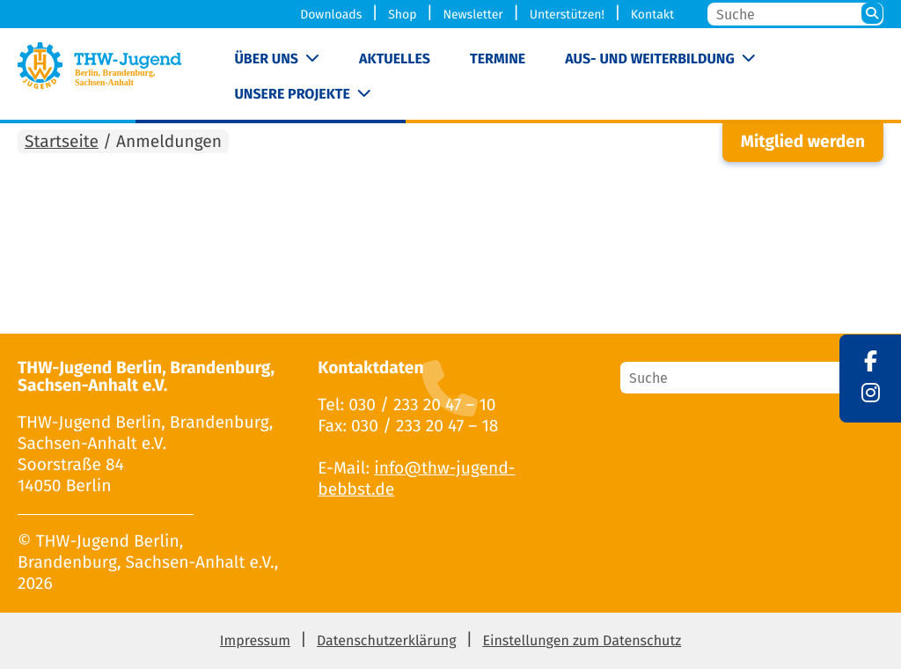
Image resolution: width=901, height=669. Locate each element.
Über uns (266, 59)
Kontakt (652, 14)
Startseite (62, 142)
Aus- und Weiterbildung (649, 59)
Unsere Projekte (291, 94)
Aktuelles (394, 59)
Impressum (255, 641)
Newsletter (472, 14)
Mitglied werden (803, 142)
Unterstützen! (567, 14)
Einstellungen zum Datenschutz (581, 641)
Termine (497, 59)
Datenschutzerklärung (387, 641)
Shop (402, 14)
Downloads (331, 14)
